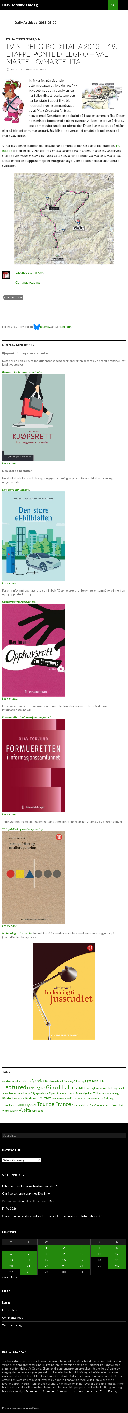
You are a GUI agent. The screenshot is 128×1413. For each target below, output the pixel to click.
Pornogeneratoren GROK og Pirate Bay (28, 1201)
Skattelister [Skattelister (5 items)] (97, 1098)
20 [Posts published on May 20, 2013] (11, 1266)
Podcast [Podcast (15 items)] (31, 1098)
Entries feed (10, 1310)
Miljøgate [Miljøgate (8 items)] (36, 1093)
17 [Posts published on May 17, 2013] (81, 1260)
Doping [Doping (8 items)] (80, 1081)
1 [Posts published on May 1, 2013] (46, 1247)
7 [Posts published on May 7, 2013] (28, 1254)
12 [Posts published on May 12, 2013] (117, 1254)
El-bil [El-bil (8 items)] (102, 1081)
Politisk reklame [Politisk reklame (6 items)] (61, 1098)
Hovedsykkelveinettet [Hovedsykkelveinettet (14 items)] (97, 1088)
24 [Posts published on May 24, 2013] (81, 1266)
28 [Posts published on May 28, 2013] (28, 1272)
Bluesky (41, 326)
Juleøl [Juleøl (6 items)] (20, 1093)
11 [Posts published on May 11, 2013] (99, 1254)
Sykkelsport (25, 39)
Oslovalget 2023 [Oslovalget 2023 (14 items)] (85, 1093)
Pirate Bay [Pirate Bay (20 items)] (9, 1098)
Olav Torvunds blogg (20, 5)
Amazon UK (51, 1391)
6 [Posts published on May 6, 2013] (11, 1254)
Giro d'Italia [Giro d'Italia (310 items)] (59, 1087)
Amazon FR (67, 1391)
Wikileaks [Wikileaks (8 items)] (37, 1110)
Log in (6, 1302)
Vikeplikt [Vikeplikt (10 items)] (117, 1105)
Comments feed (12, 1317)
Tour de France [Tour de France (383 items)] (54, 1104)
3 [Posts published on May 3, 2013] (81, 1247)
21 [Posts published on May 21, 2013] (28, 1266)
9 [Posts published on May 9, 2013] (64, 1254)
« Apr (5, 1277)
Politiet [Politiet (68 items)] (44, 1098)
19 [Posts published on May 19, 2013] (117, 1260)
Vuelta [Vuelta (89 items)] (25, 1109)
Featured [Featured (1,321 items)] (14, 1087)
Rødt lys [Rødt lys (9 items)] (75, 1098)
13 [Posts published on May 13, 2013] (11, 1260)
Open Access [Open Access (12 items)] (57, 1093)
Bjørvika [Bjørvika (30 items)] (38, 1081)
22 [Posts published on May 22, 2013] (46, 1266)
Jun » (14, 1277)
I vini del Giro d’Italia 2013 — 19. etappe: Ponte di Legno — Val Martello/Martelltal (61, 54)
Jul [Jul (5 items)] (122, 1088)
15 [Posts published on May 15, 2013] (46, 1260)
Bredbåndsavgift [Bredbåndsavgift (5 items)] (66, 1081)
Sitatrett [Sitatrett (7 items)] (85, 1098)
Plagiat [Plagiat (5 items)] (21, 1098)
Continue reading (29, 282)
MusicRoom (108, 1391)
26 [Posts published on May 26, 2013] (117, 1266)
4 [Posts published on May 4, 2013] (99, 1247)
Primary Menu (123, 5)
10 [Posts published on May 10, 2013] (81, 1254)
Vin (37, 39)
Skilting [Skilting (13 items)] (109, 1098)
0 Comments (37, 69)
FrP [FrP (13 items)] (43, 1088)
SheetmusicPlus (88, 1391)
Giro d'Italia (14, 297)
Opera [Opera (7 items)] (70, 1093)
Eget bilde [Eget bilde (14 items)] (91, 1081)
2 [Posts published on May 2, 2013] (64, 1247)
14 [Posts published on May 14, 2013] (28, 1260)
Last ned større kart (29, 272)
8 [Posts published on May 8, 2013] (46, 1254)
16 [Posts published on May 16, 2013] (64, 1260)
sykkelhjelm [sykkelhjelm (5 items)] (8, 1105)
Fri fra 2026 (9, 1208)
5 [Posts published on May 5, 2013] (117, 1247)
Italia (10, 39)
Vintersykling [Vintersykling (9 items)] (10, 1110)
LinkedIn (66, 326)
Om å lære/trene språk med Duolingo (26, 1193)
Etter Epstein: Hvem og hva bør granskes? (29, 1186)
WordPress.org (12, 1325)
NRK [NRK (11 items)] (45, 1093)
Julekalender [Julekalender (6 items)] (9, 1093)
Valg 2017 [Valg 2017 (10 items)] (87, 1105)
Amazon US (33, 1391)
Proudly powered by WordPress (20, 1407)
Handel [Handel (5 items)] (78, 1088)
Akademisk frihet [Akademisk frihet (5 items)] (11, 1081)
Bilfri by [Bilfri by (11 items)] (26, 1081)
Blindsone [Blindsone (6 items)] (51, 1081)
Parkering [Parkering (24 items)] (112, 1093)
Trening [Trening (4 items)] (76, 1105)
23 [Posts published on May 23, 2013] (64, 1266)
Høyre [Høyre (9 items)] (116, 1088)
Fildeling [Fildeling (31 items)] (33, 1088)
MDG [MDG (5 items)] (27, 1093)
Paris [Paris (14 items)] (100, 1093)
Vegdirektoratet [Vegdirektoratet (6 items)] (103, 1105)
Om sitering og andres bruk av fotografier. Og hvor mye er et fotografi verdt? (52, 1216)
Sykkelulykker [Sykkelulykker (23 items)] (26, 1105)
